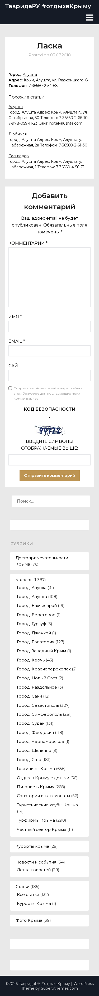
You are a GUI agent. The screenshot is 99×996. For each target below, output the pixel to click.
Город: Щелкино (34, 750)
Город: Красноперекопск (44, 668)
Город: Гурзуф (31, 623)
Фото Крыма (29, 920)
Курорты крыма (32, 846)
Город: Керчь (31, 660)
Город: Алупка (31, 587)
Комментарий (28, 243)
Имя (15, 316)
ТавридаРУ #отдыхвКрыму (48, 6)
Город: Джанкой (34, 632)
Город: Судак (30, 723)
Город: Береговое (36, 614)
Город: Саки (29, 696)
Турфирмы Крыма (36, 820)
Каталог (24, 579)
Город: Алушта (32, 596)
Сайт (14, 365)
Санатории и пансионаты (43, 795)
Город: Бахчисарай (37, 605)
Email (16, 341)
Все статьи (28, 894)
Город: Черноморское (40, 741)
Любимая (17, 134)
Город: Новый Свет (37, 677)
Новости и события (36, 862)
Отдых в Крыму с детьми (43, 777)
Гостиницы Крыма (36, 768)
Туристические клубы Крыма (47, 804)
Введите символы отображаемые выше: (49, 445)
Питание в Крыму (35, 786)
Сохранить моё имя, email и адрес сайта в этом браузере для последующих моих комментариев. (48, 393)
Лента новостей (34, 869)
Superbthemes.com (59, 988)
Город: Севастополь (38, 705)
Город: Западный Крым (41, 650)
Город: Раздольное (37, 687)
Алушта (30, 74)
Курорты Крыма (34, 903)
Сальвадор (18, 156)
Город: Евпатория (35, 641)
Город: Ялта (29, 759)
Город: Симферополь (39, 714)
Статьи (22, 886)
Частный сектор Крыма (41, 829)
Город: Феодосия (35, 732)
